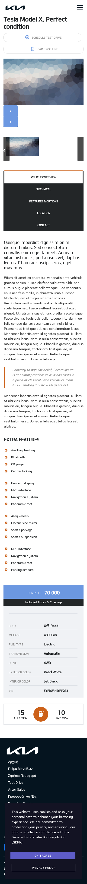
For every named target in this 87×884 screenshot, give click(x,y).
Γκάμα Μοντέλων (20, 769)
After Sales (16, 789)
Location (43, 213)
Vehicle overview (43, 177)
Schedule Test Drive (43, 37)
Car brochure (44, 49)
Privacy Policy (43, 867)
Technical (43, 189)
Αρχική (13, 762)
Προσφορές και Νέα (22, 796)
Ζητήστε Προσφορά (22, 775)
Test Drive (15, 782)
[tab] (43, 177)
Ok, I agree (43, 855)
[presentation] (10, 110)
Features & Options (43, 201)
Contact (43, 225)
